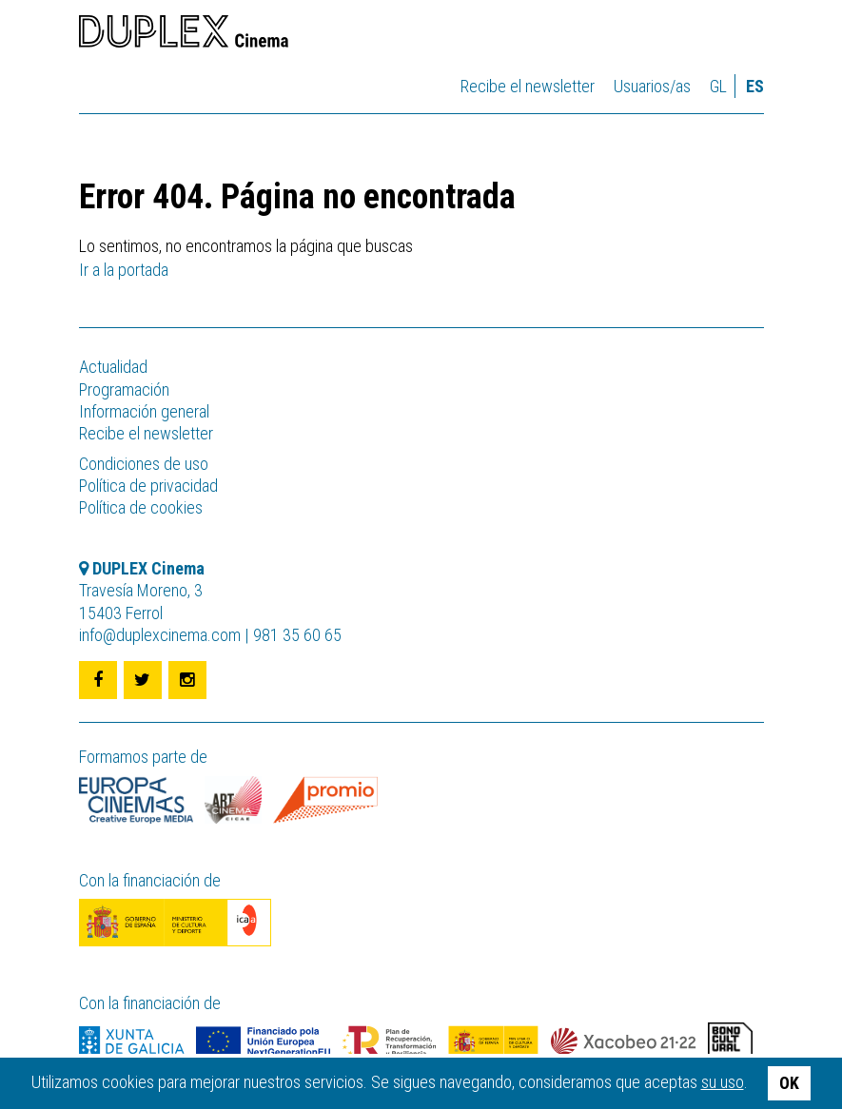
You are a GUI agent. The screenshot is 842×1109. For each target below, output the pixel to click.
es (755, 86)
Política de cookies (141, 507)
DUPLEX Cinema (183, 34)
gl (718, 86)
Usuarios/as (652, 86)
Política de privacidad (148, 486)
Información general (144, 411)
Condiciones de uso (143, 464)
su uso (722, 1082)
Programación (124, 389)
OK (789, 1083)
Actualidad (113, 367)
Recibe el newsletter (527, 86)
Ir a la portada (123, 270)
